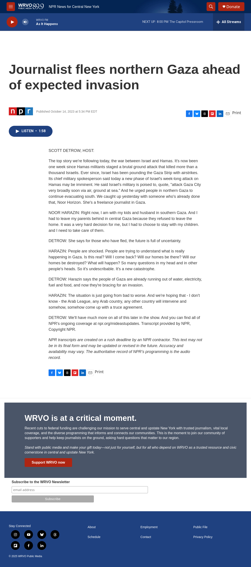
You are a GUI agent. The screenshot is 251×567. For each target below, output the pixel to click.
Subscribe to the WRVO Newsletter (41, 482)
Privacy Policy (203, 537)
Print (236, 112)
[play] (12, 22)
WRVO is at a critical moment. (80, 418)
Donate (233, 6)
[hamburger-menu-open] (11, 6)
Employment (149, 527)
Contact (145, 537)
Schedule (94, 537)
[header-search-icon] (211, 6)
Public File (200, 527)
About (92, 527)
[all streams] (228, 22)
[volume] (25, 22)
